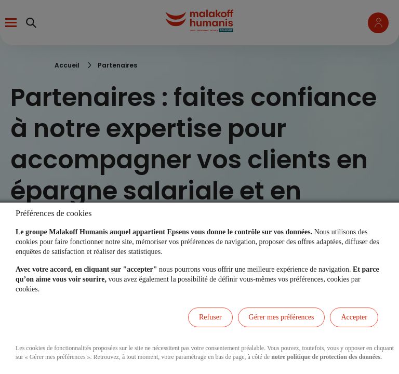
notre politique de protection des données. (326, 356)
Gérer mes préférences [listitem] (281, 317)
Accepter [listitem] (354, 317)
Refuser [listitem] (210, 317)
